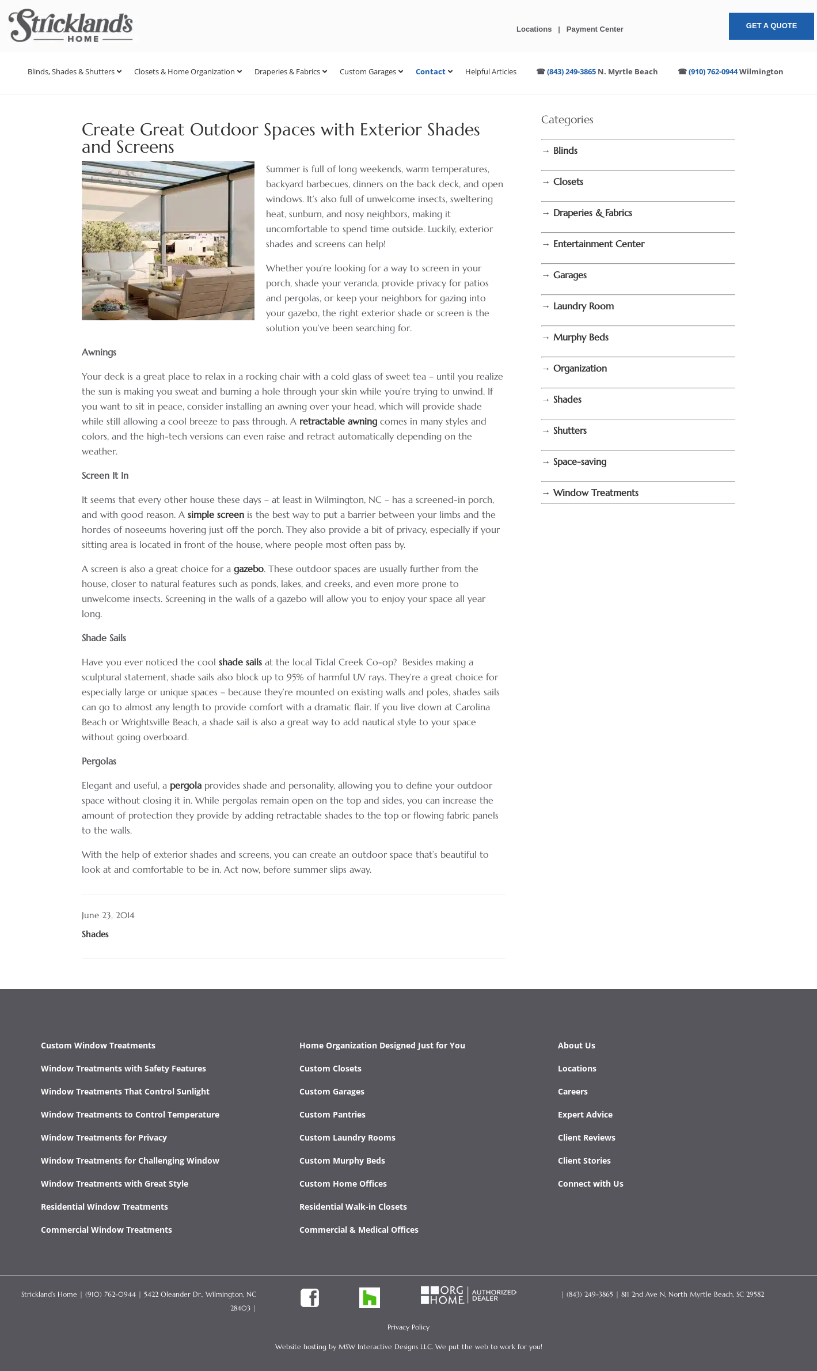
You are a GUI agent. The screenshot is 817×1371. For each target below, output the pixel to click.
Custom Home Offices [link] (343, 1183)
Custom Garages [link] (331, 1091)
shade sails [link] (239, 662)
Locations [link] (534, 29)
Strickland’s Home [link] (49, 1294)
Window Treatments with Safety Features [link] (123, 1068)
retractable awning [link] (338, 421)
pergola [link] (187, 785)
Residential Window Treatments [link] (104, 1206)
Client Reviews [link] (586, 1137)
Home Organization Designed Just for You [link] (382, 1045)
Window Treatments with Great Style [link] (114, 1183)
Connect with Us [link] (591, 1183)
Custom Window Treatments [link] (98, 1045)
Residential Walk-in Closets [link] (353, 1206)
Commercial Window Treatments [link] (106, 1229)
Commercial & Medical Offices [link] (359, 1229)
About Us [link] (576, 1045)
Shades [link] (95, 934)
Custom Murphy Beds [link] (342, 1160)
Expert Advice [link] (585, 1114)
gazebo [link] (249, 568)
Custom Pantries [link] (332, 1114)
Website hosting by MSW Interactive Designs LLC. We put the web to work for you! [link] (408, 1346)
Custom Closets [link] (330, 1068)
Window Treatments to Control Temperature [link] (130, 1114)
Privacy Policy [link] (408, 1327)
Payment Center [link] (595, 29)
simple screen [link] (216, 514)
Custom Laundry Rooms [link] (347, 1137)
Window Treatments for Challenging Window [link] (130, 1160)
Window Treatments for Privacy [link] (104, 1137)
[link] (71, 43)
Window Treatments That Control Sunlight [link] (125, 1091)
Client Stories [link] (584, 1160)
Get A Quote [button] (771, 25)
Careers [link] (573, 1091)
